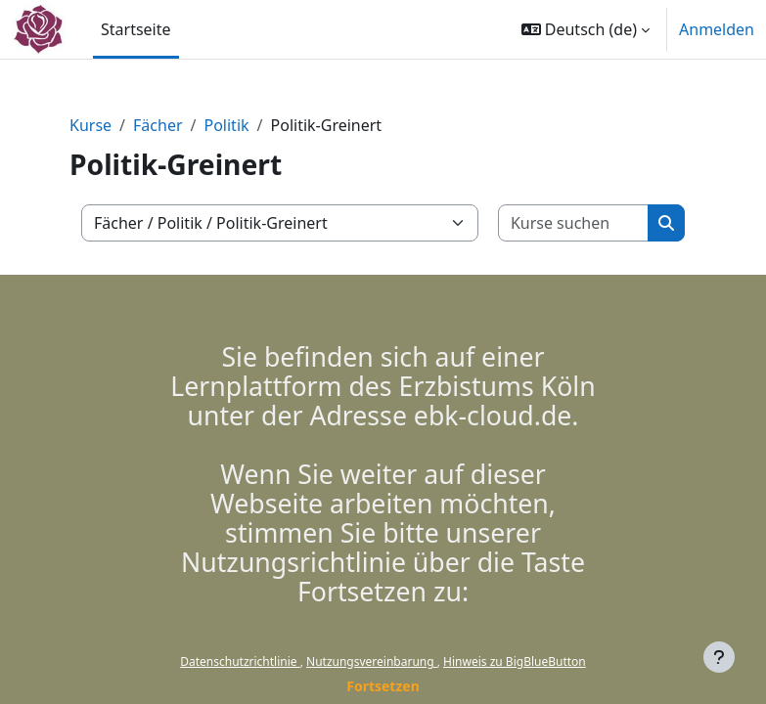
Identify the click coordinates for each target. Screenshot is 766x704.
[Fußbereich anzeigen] (719, 657)
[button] (585, 29)
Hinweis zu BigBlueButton (514, 661)
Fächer (157, 125)
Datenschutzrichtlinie (239, 661)
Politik (225, 125)
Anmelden (716, 29)
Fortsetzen (383, 686)
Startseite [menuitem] (136, 29)
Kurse (90, 125)
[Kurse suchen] (574, 223)
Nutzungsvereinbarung (371, 661)
